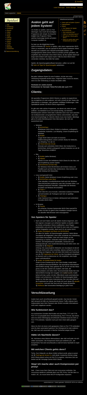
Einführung (10, 26)
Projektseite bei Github (50, 254)
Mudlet (42, 135)
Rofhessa (41, 285)
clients (19, 13)
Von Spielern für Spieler (70, 28)
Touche (47, 46)
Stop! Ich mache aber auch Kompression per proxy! (70, 40)
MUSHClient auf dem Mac (48, 165)
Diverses (9, 47)
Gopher (9, 39)
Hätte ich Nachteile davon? (70, 34)
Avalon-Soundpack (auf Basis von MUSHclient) (53, 231)
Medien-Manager (71, 7)
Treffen (9, 43)
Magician (50, 246)
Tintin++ (42, 189)
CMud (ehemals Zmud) (47, 144)
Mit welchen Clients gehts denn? (70, 36)
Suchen (82, 4)
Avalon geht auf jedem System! (71, 22)
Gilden (9, 32)
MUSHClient (44, 127)
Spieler (9, 41)
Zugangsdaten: (66, 24)
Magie (8, 36)
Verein (9, 45)
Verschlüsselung (66, 30)
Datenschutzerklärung (12, 51)
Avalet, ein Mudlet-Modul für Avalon (49, 260)
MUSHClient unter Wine (48, 179)
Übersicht (80, 7)
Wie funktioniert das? (69, 32)
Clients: (64, 26)
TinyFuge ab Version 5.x (44, 355)
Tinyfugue (43, 196)
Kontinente (10, 28)
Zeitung (9, 37)
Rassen (9, 30)
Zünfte (9, 34)
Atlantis (42, 158)
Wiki (8, 25)
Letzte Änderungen (59, 7)
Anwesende (10, 48)
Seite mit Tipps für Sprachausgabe (44, 65)
